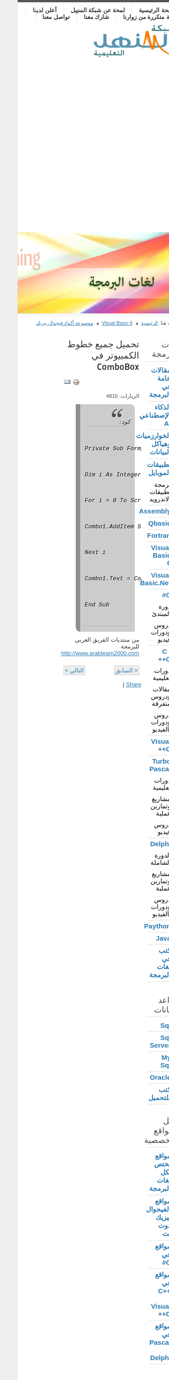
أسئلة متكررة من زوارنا (133, 17)
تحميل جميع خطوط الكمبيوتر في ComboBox (86, 355)
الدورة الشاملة (143, 859)
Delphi (142, 844)
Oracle (142, 1077)
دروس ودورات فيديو (143, 632)
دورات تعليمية (144, 674)
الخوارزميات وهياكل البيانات (142, 444)
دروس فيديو (145, 828)
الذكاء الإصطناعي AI (142, 415)
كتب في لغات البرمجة (142, 962)
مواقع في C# (145, 1254)
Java (145, 938)
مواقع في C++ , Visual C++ (143, 1294)
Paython (142, 926)
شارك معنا (79, 17)
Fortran (142, 535)
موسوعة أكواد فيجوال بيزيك (47, 323)
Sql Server (142, 1041)
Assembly (142, 511)
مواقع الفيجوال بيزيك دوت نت (142, 1217)
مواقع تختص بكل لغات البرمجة (142, 1172)
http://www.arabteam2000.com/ (81, 653)
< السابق (109, 670)
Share (115, 684)
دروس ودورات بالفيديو (143, 722)
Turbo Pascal (142, 765)
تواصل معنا (38, 17)
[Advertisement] (84, 143)
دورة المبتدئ (143, 610)
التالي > (56, 670)
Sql (148, 1025)
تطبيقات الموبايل (142, 468)
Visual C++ (143, 745)
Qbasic (142, 523)
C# (149, 595)
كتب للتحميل (142, 1093)
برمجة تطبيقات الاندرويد (142, 492)
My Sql (148, 1061)
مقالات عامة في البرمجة (142, 382)
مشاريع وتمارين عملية (143, 806)
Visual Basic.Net (142, 579)
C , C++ (147, 655)
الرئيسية (131, 323)
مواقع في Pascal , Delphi (142, 1341)
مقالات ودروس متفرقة (143, 696)
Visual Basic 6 (99, 323)
